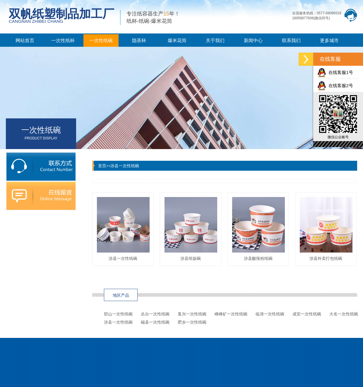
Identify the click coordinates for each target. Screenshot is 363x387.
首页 (102, 165)
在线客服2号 (335, 85)
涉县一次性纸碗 (124, 165)
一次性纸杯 (63, 40)
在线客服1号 (335, 72)
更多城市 (329, 40)
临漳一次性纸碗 (270, 314)
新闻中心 (253, 40)
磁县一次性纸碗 (155, 322)
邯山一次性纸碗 (118, 314)
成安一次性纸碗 (306, 314)
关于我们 (215, 40)
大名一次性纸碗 (343, 314)
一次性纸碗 (101, 40)
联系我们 (291, 40)
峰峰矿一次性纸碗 (231, 314)
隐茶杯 (139, 40)
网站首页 (25, 40)
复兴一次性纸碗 (192, 314)
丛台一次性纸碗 (155, 314)
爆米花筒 (177, 40)
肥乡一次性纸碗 (192, 322)
